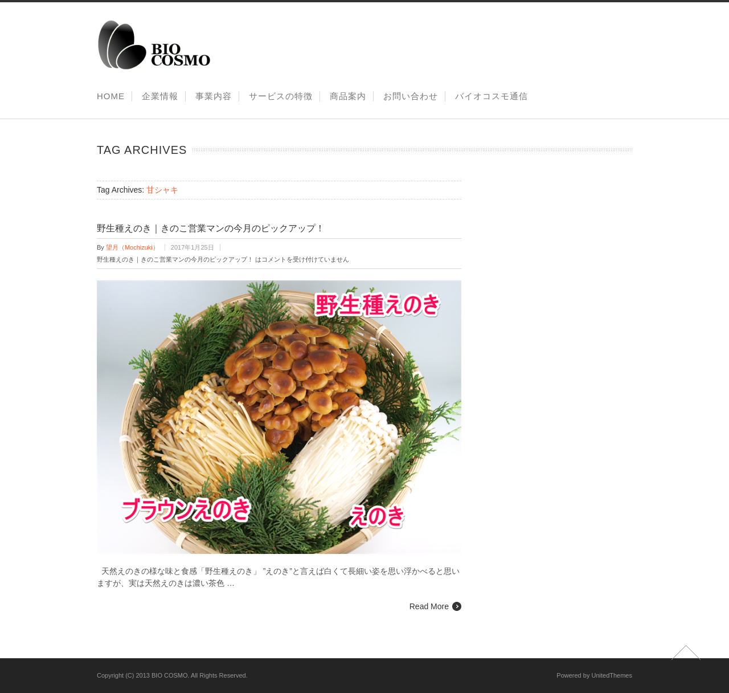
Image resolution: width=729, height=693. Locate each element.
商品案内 (348, 96)
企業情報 (160, 96)
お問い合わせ (410, 96)
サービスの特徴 (281, 96)
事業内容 (213, 96)
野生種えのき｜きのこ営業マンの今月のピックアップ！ (211, 228)
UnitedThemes (611, 675)
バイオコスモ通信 (491, 96)
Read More (429, 606)
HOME (111, 96)
